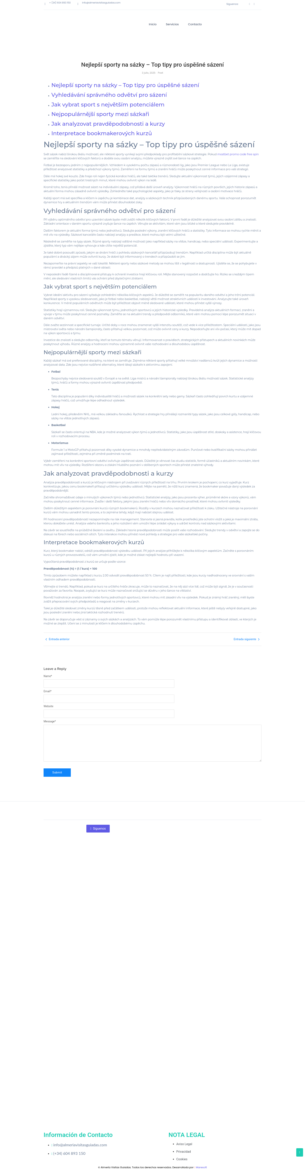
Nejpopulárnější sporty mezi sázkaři (100, 114)
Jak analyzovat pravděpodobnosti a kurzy (108, 123)
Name (48, 676)
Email (48, 691)
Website (48, 706)
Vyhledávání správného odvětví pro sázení (109, 95)
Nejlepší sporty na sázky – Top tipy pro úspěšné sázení (125, 85)
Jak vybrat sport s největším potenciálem (108, 104)
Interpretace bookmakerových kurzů (101, 133)
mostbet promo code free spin (238, 154)
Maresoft (201, 1167)
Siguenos (98, 828)
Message (50, 721)
